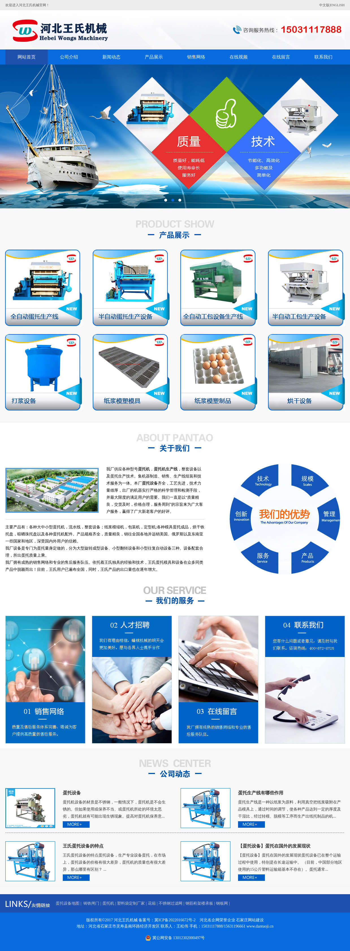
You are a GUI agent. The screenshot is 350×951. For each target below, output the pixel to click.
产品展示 (154, 57)
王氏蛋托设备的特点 (83, 846)
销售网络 (196, 57)
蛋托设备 (72, 792)
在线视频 (239, 57)
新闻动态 (111, 57)
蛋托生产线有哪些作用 (260, 792)
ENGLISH (337, 5)
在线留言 (281, 57)
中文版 (324, 5)
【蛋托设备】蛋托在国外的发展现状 (274, 846)
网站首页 (27, 57)
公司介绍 (69, 57)
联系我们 (323, 57)
